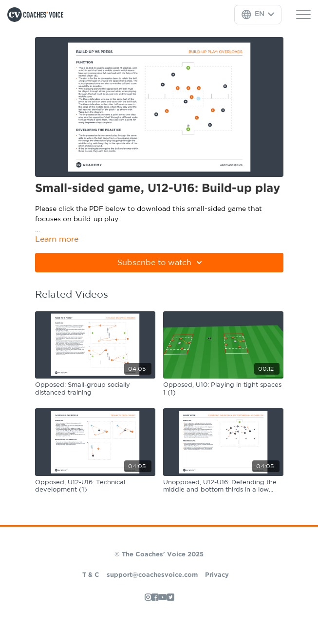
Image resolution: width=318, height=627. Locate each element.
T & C (90, 575)
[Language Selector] (257, 14)
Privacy (217, 575)
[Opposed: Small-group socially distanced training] (95, 389)
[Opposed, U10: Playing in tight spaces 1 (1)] (223, 389)
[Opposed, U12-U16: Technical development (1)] (95, 486)
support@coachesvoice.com (152, 575)
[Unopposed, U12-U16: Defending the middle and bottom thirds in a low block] (223, 486)
